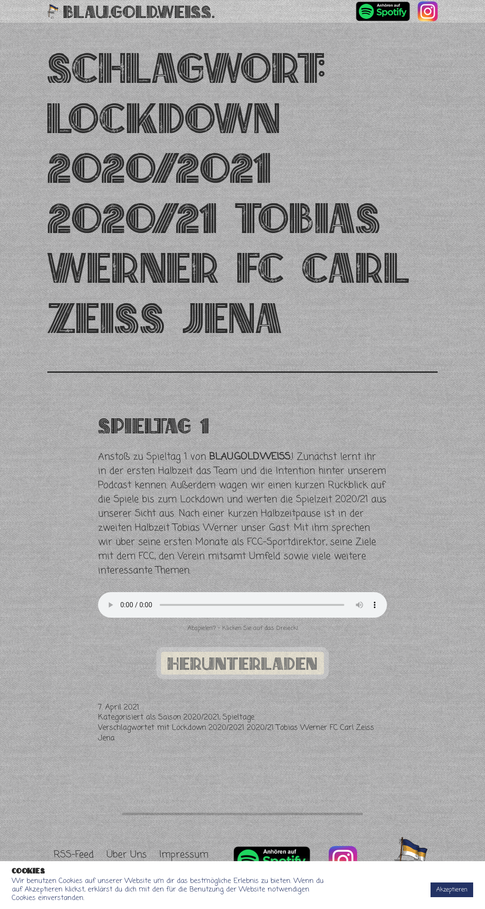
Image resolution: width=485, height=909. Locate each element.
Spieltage (238, 717)
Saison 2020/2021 (188, 717)
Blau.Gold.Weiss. (139, 11)
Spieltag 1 (153, 425)
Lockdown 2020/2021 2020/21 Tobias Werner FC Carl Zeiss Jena (236, 733)
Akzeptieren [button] (451, 889)
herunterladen (242, 663)
